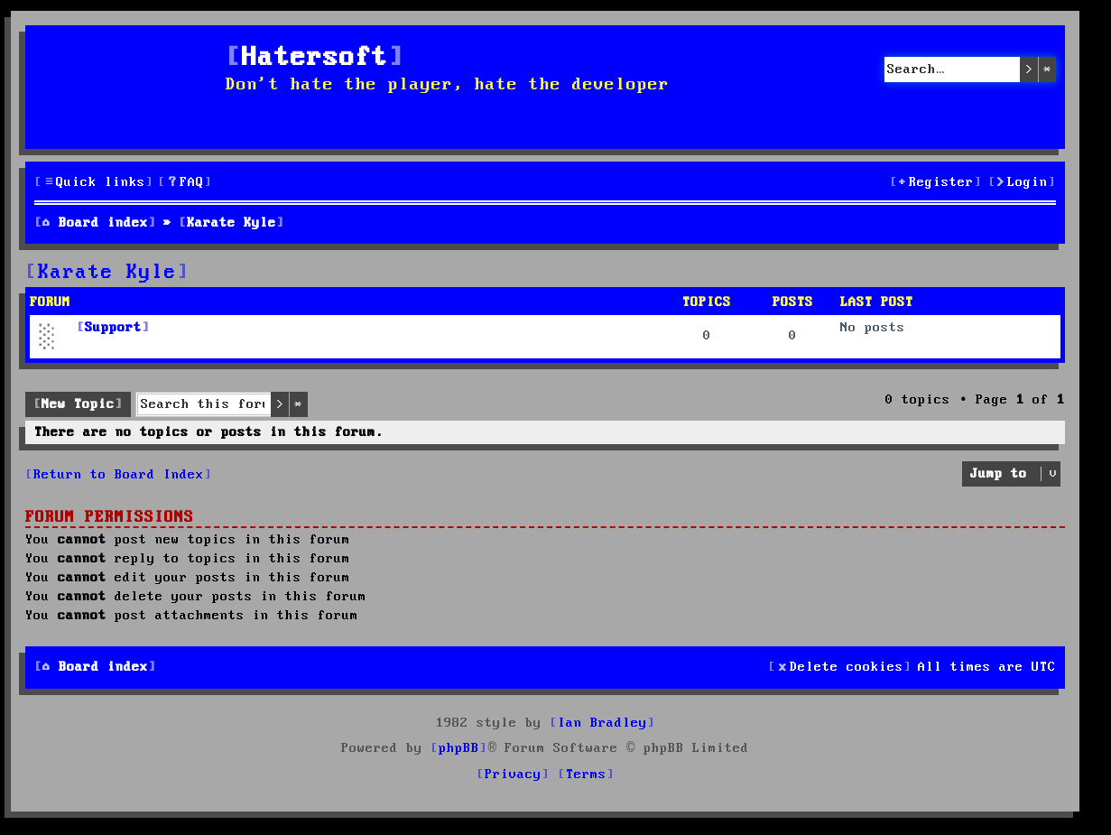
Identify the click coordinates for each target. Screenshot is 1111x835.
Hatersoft (315, 58)
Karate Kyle (107, 272)
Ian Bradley (602, 723)
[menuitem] (185, 183)
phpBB (459, 748)
